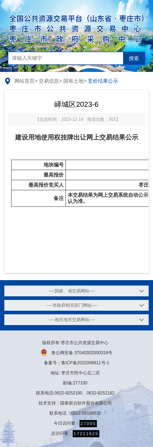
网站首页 (24, 81)
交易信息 (49, 81)
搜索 (134, 58)
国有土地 (73, 81)
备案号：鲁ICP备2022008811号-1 (76, 362)
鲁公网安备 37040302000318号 (76, 352)
